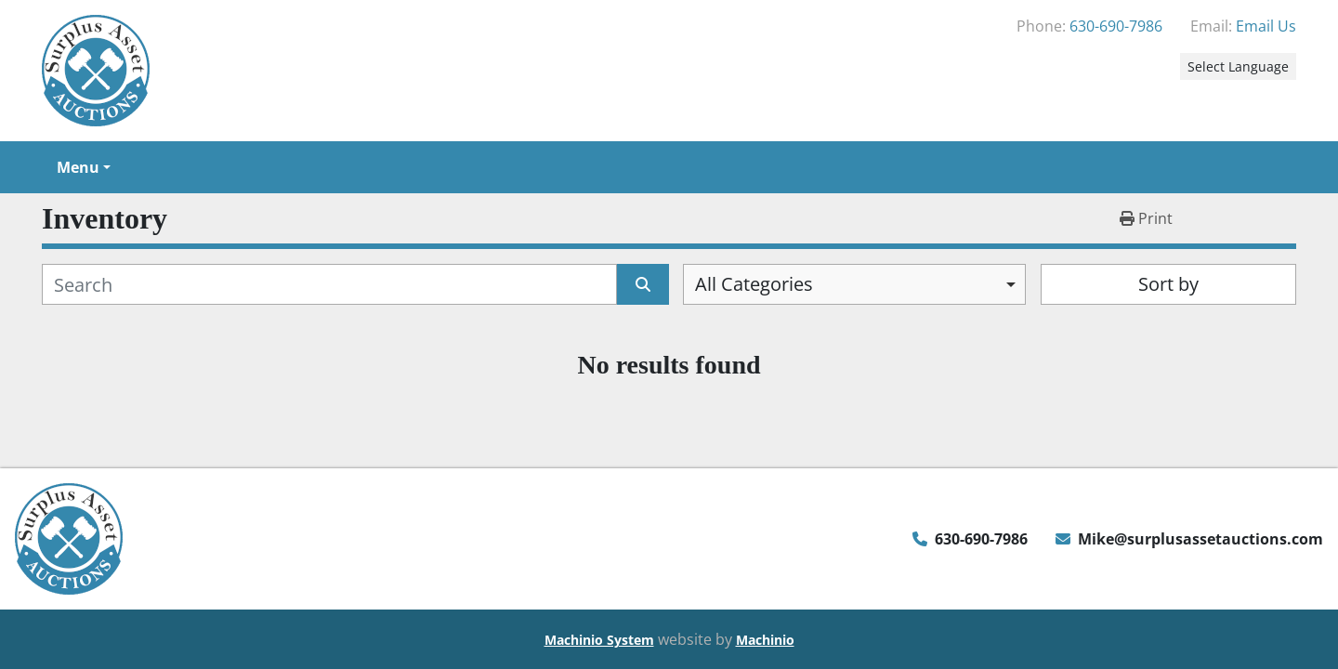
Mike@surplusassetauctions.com (1200, 539)
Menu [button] (78, 167)
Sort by (1168, 283)
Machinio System (599, 640)
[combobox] (854, 284)
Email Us (1266, 26)
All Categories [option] (754, 283)
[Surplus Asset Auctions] (69, 537)
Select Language (1238, 66)
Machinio (765, 640)
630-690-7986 (1115, 26)
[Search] (329, 284)
